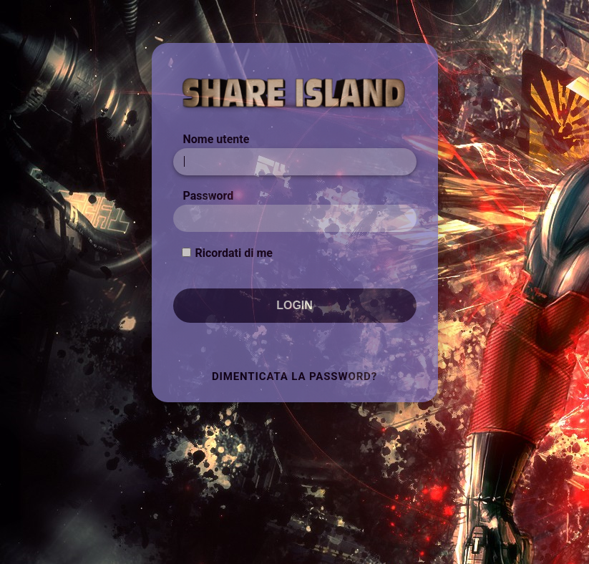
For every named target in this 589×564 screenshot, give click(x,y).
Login (294, 305)
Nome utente (216, 139)
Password (208, 196)
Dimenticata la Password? (294, 376)
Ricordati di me (233, 253)
